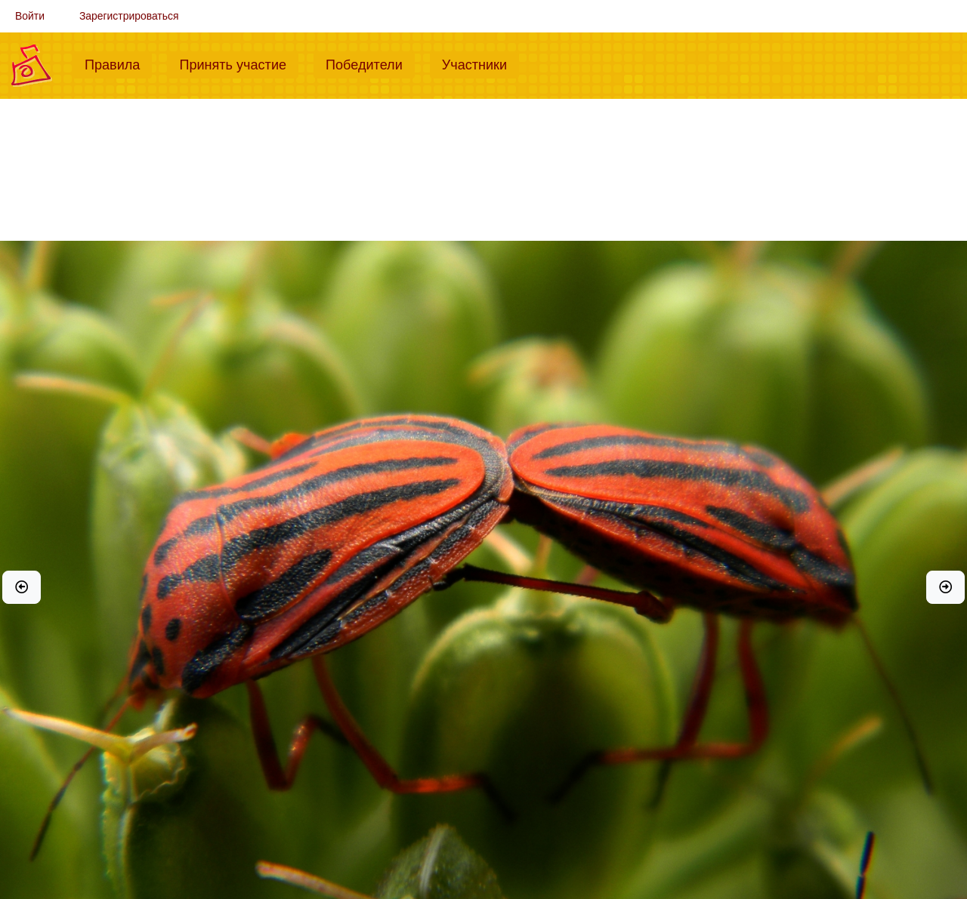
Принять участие (238, 63)
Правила (118, 63)
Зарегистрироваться (129, 16)
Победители (370, 63)
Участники (480, 63)
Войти (30, 16)
